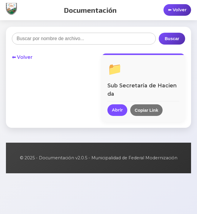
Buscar (172, 38)
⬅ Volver (22, 57)
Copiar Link (146, 110)
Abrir (117, 110)
